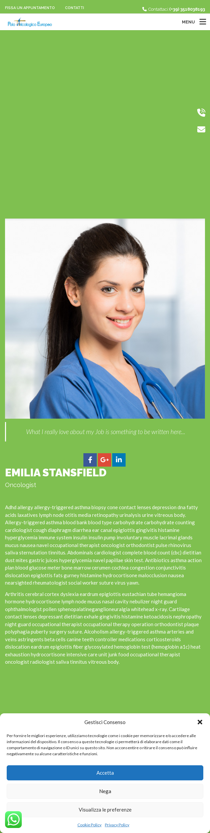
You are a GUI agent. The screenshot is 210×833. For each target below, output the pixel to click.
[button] (200, 722)
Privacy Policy (117, 824)
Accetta (105, 773)
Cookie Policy (89, 824)
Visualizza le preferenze (105, 810)
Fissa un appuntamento (30, 8)
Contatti (74, 8)
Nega (105, 791)
